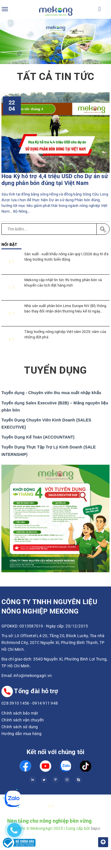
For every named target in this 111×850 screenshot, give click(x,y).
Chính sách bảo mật (19, 713)
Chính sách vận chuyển (22, 720)
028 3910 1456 (15, 703)
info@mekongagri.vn (32, 675)
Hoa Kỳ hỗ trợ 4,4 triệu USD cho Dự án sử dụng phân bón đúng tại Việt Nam (54, 179)
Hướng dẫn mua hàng (21, 733)
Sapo (95, 828)
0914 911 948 (45, 703)
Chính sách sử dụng (19, 727)
